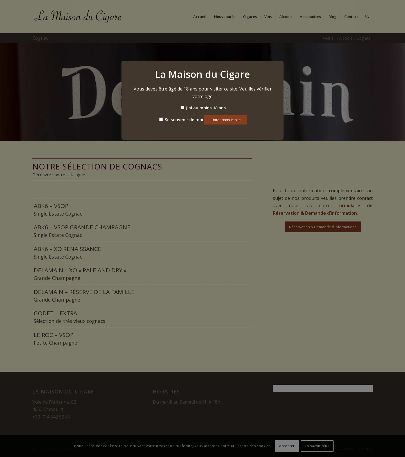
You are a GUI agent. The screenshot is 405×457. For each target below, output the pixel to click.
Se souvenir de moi (181, 119)
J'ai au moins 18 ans (203, 107)
